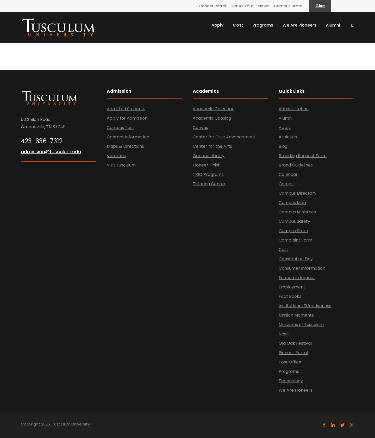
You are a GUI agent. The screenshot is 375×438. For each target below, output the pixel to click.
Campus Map (292, 203)
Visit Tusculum (121, 165)
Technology (291, 381)
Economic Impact (297, 278)
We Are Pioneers (299, 25)
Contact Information (128, 137)
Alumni (333, 25)
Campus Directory (297, 193)
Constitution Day (296, 259)
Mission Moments (296, 315)
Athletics (288, 137)
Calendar (288, 174)
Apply (217, 25)
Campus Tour (120, 128)
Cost (238, 25)
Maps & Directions (125, 146)
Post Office (290, 362)
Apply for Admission (127, 118)
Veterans (116, 156)
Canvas (200, 128)
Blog (283, 146)
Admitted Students (126, 109)
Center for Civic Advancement (224, 137)
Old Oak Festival (295, 343)
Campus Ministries (297, 212)
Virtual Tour (242, 6)
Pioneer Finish (207, 165)
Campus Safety (294, 221)
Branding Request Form (303, 156)
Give (320, 6)
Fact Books (290, 296)
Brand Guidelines (296, 165)
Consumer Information (302, 268)
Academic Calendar (213, 109)
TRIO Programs (208, 174)
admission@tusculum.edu (51, 151)
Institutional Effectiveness (305, 306)
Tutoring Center (209, 184)
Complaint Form (295, 240)
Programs (263, 25)
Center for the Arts (212, 146)
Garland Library (208, 156)
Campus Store (288, 6)
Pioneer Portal (212, 6)
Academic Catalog (212, 118)
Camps (286, 184)
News (263, 6)
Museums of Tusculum (301, 325)
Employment (292, 287)
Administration (294, 109)
